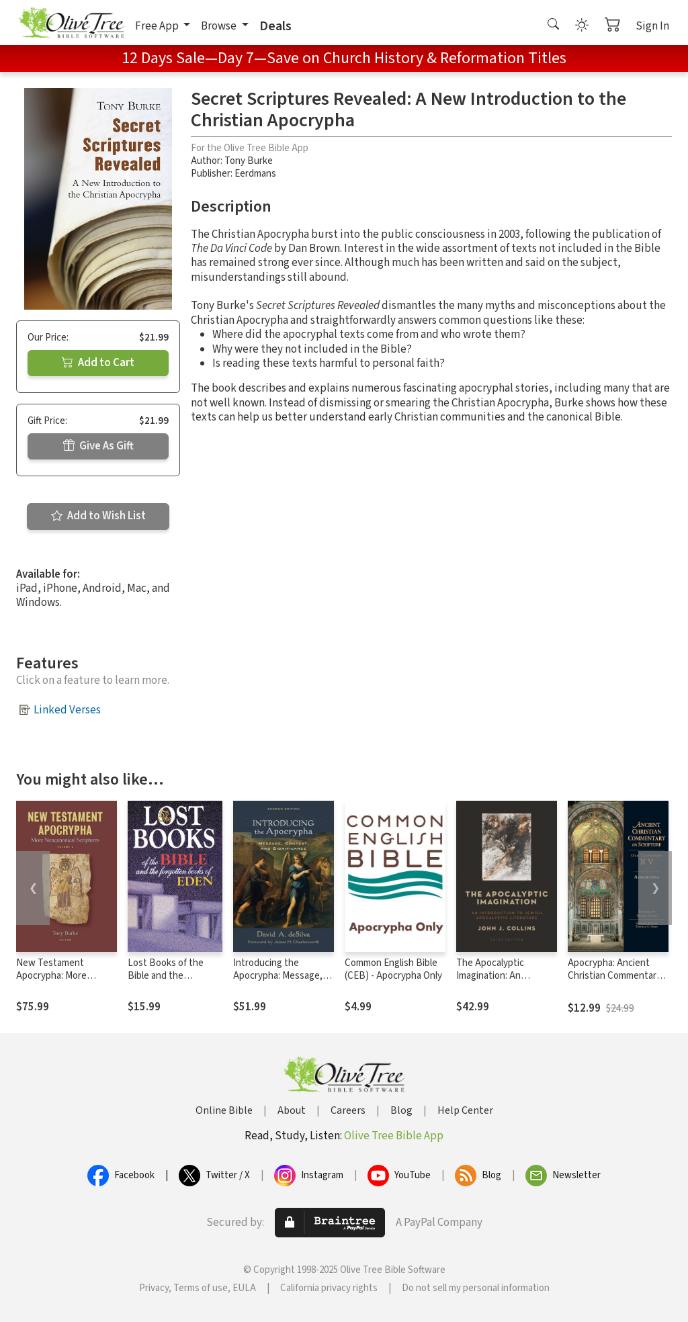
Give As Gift (98, 446)
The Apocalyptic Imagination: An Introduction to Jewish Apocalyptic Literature (504, 982)
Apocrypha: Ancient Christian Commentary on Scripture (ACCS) (614, 976)
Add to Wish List (98, 516)
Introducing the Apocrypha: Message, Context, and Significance (277, 982)
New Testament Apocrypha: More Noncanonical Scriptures (51, 982)
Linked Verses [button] (67, 710)
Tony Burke (248, 161)
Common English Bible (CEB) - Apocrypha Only (393, 969)
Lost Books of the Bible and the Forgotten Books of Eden (169, 982)
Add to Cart (98, 363)
